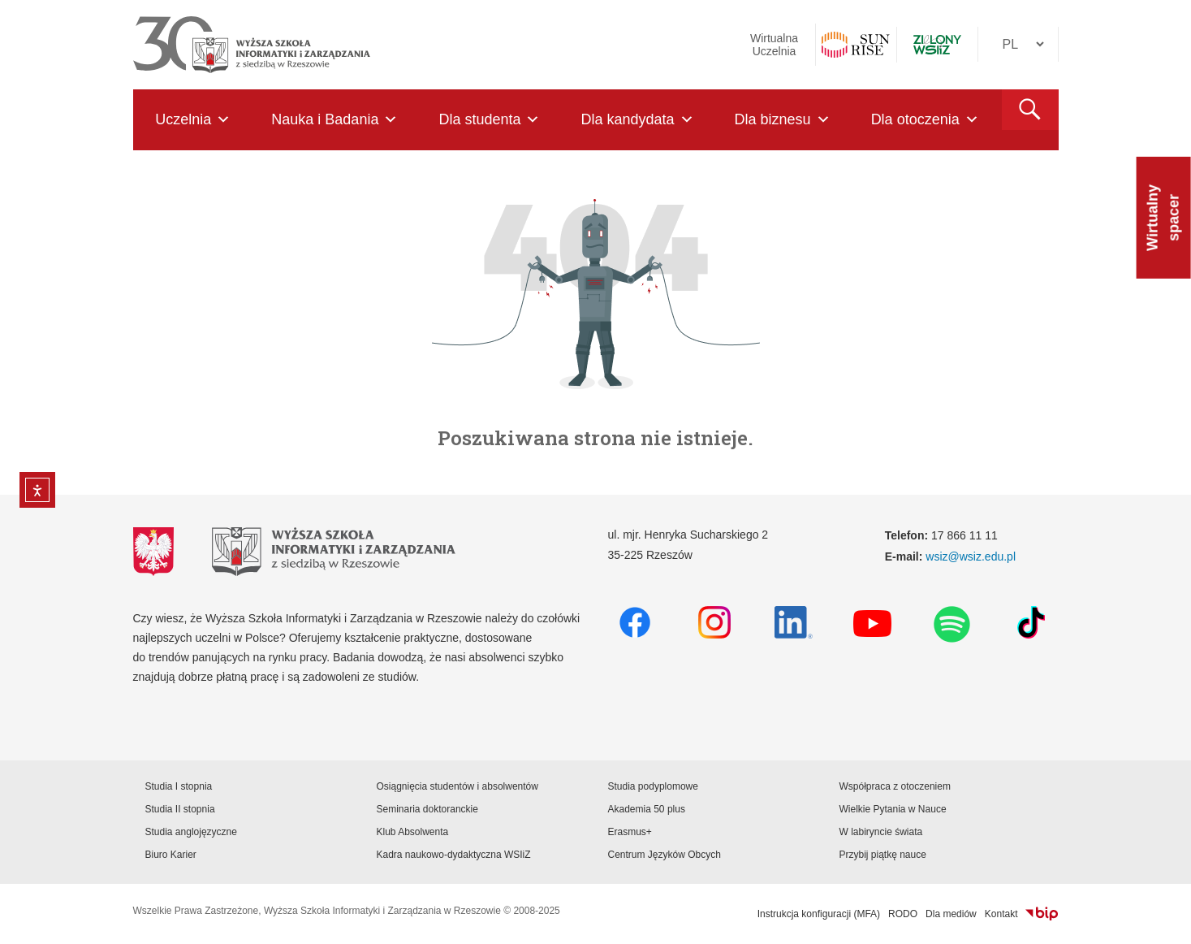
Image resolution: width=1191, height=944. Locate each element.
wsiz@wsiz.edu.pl (971, 556)
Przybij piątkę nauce (882, 854)
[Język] (1018, 44)
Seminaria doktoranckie (427, 809)
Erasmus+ (630, 832)
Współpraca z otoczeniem (895, 786)
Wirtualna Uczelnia (774, 45)
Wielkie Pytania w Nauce (893, 809)
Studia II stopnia (180, 809)
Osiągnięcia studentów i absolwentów (457, 786)
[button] (1030, 109)
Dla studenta (489, 119)
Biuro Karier (170, 854)
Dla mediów (951, 914)
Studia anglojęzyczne (191, 832)
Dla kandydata (636, 119)
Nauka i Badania (334, 119)
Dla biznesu (783, 119)
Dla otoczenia (925, 119)
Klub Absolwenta (413, 832)
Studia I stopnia (179, 786)
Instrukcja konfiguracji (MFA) (818, 914)
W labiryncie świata (881, 832)
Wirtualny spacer (1163, 217)
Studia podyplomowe (653, 786)
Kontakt (1001, 914)
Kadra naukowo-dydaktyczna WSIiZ (454, 854)
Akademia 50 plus (646, 809)
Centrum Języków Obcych (664, 854)
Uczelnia (193, 119)
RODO (902, 914)
